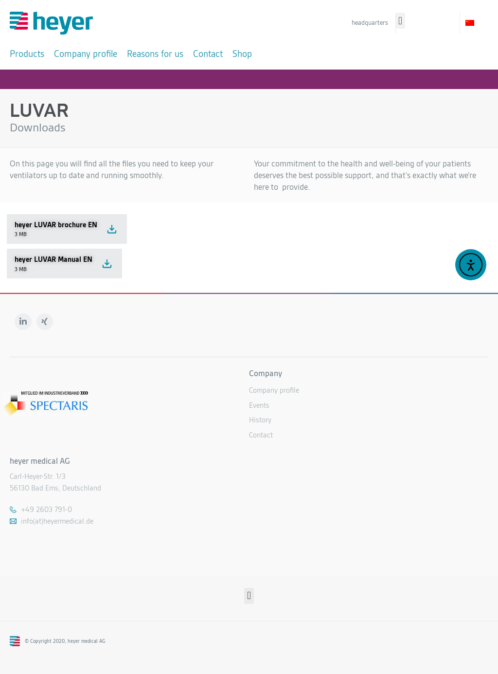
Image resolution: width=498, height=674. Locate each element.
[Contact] (208, 54)
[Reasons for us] (155, 54)
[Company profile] (85, 54)
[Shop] (242, 54)
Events (259, 404)
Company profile (274, 389)
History (260, 419)
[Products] (27, 54)
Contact (261, 433)
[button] (400, 21)
